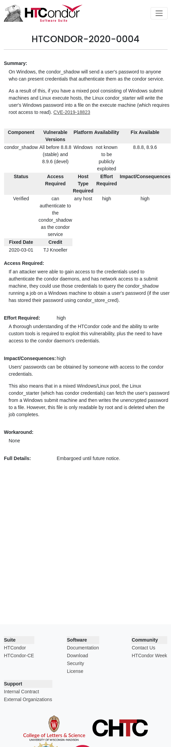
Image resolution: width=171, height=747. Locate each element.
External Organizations (28, 699)
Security (75, 663)
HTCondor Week (149, 655)
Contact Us (143, 647)
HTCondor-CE (19, 655)
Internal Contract (21, 691)
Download (77, 655)
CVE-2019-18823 (71, 112)
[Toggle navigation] (159, 13)
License (75, 671)
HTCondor (15, 647)
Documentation (83, 647)
